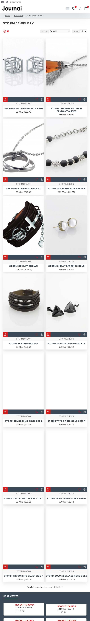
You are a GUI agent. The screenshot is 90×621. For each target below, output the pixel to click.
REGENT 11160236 (66, 606)
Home (7, 15)
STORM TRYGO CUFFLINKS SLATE (66, 343)
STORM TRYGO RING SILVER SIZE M (66, 498)
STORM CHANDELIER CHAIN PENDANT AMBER (66, 110)
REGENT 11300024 (25, 605)
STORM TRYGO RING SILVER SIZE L (23, 498)
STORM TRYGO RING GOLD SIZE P (66, 421)
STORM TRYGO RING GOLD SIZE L (23, 421)
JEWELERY (18, 15)
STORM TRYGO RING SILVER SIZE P (23, 575)
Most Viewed (10, 596)
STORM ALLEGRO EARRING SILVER (23, 108)
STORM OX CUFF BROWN (23, 266)
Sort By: (45, 31)
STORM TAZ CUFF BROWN (23, 343)
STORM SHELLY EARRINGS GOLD (66, 266)
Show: (76, 31)
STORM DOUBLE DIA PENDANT (23, 188)
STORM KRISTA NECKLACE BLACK (66, 188)
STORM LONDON (23, 104)
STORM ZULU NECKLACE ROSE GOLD (66, 575)
